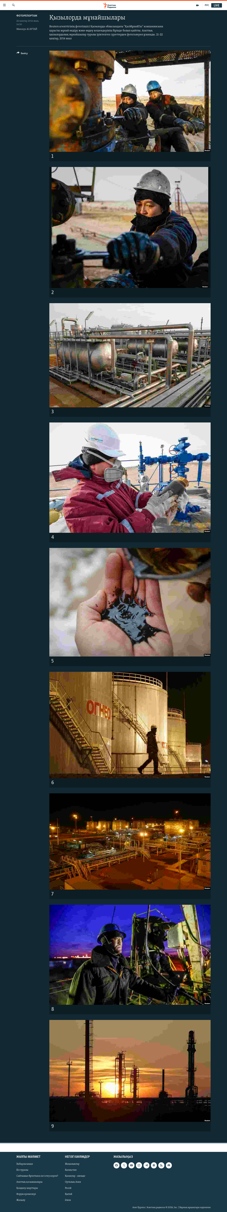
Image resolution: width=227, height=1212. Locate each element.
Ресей (68, 1188)
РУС (207, 5)
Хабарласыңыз (24, 1164)
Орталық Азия (73, 1182)
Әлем (68, 1200)
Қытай (68, 1194)
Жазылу (20, 1200)
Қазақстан (71, 1170)
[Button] (22, 54)
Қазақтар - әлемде (75, 1176)
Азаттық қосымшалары (29, 1182)
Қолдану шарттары (27, 1188)
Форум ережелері (26, 1194)
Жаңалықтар (72, 1164)
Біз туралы (22, 1170)
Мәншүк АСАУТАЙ (26, 29)
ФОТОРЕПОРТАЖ (26, 15)
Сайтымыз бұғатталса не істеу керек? (37, 1176)
